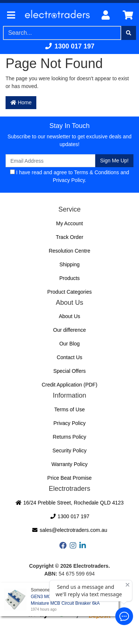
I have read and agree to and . (69, 176)
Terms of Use (69, 409)
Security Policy (70, 450)
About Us (69, 316)
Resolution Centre (69, 251)
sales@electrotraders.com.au (69, 530)
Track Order (69, 237)
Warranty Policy (70, 464)
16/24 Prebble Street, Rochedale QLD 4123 (69, 503)
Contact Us (69, 357)
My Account (69, 223)
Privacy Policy (69, 180)
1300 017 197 (69, 46)
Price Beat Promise (69, 478)
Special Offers (69, 371)
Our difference (69, 330)
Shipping (69, 264)
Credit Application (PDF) (69, 385)
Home (21, 102)
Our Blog (69, 344)
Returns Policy (69, 437)
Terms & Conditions (96, 172)
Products (69, 278)
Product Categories (69, 292)
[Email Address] (50, 160)
